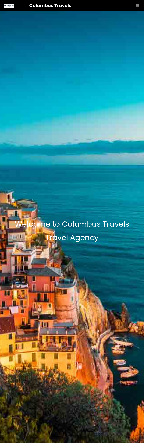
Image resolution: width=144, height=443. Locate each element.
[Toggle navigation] (137, 5)
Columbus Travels (50, 5)
